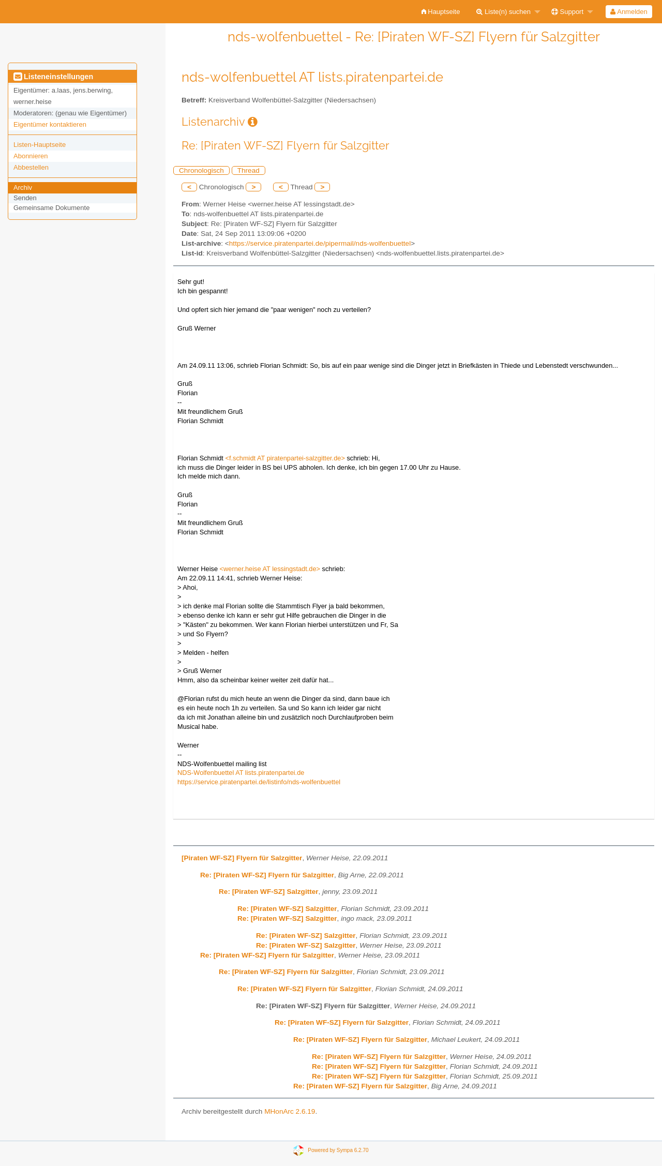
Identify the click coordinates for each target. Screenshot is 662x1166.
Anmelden (628, 12)
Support (567, 12)
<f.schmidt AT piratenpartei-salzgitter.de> (284, 458)
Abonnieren (30, 156)
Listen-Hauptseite (39, 144)
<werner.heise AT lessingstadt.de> (270, 569)
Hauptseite (441, 12)
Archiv (22, 187)
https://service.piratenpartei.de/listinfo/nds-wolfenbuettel (258, 782)
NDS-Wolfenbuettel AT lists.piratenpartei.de (240, 772)
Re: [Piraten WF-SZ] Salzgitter (269, 891)
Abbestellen (31, 167)
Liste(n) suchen (503, 12)
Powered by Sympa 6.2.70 (338, 1150)
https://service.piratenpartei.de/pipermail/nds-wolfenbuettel (320, 243)
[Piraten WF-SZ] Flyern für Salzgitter (242, 858)
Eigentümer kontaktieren (49, 124)
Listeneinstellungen (53, 76)
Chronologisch (201, 170)
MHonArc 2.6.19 (289, 1111)
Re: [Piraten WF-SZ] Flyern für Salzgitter (267, 875)
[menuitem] (441, 11)
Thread (248, 170)
